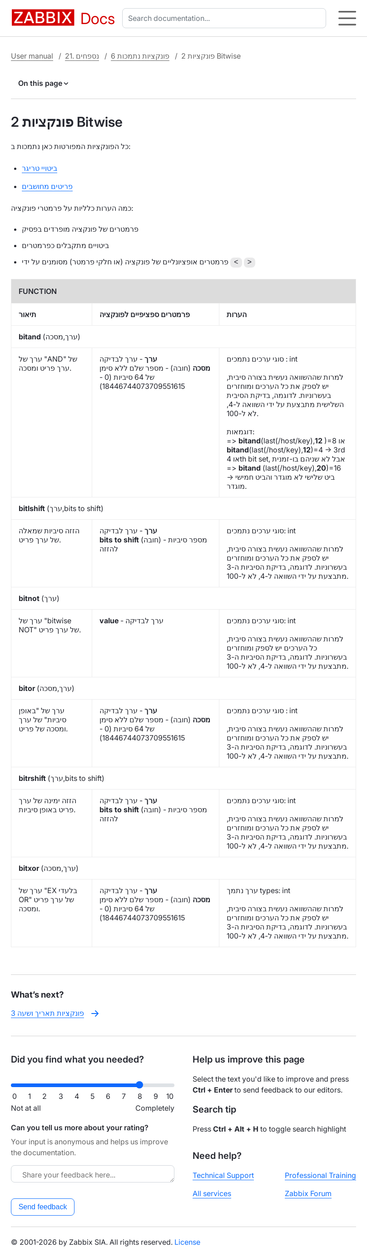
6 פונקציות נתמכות (140, 55)
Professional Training (320, 1175)
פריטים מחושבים (47, 186)
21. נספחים (82, 55)
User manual (32, 55)
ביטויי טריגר (39, 168)
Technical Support (223, 1175)
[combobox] (226, 18)
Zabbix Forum (308, 1193)
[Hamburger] (347, 18)
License (187, 1242)
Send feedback (43, 1207)
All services (212, 1193)
